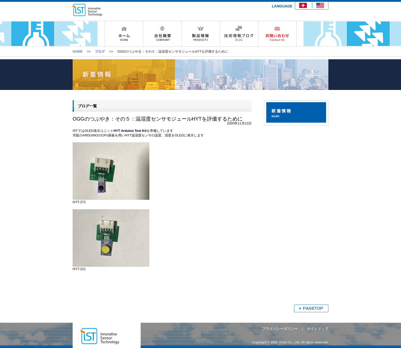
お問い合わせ (277, 34)
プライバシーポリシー (280, 329)
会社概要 (162, 34)
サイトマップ (317, 329)
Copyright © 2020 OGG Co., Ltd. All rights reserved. (290, 342)
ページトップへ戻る (311, 308)
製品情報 (200, 34)
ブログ (100, 51)
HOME (124, 34)
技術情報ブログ (239, 34)
